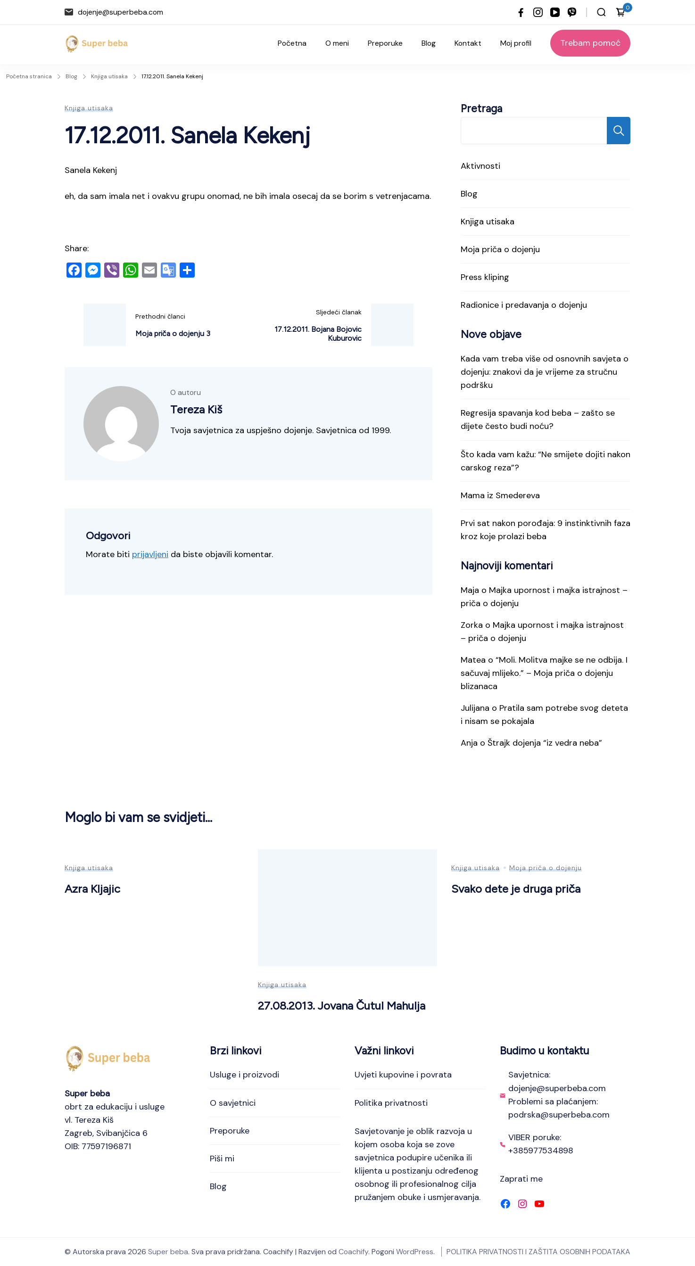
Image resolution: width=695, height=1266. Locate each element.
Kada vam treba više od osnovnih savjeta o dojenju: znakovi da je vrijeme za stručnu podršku (545, 372)
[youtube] (555, 12)
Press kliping (485, 277)
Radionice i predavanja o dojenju (524, 305)
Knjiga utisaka (89, 108)
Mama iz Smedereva (500, 495)
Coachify (353, 1252)
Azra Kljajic (92, 889)
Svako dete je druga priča (515, 889)
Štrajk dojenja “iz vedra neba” (545, 742)
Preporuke (385, 43)
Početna (292, 43)
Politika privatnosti (391, 1103)
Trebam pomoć (590, 43)
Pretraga (481, 108)
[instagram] (538, 12)
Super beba (168, 1252)
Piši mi (222, 1158)
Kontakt (468, 43)
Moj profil (515, 43)
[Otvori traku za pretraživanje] (601, 12)
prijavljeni (150, 554)
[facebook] (521, 12)
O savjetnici (233, 1103)
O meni (337, 43)
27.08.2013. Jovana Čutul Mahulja (341, 1005)
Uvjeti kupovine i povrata (403, 1074)
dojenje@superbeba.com (120, 12)
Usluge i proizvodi (244, 1074)
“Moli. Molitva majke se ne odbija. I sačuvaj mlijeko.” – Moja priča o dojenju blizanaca (544, 673)
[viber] (572, 12)
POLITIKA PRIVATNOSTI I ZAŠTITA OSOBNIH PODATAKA (538, 1252)
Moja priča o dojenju (500, 249)
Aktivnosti (480, 166)
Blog (429, 43)
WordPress (414, 1252)
